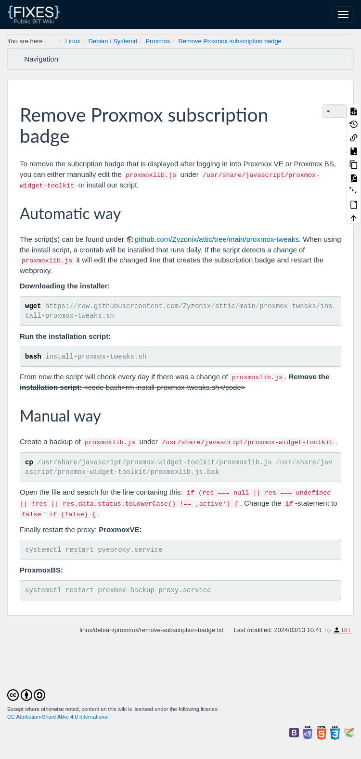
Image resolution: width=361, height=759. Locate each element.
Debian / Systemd (113, 41)
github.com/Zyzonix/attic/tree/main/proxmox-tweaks (217, 239)
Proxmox (158, 41)
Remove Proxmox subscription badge (230, 41)
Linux (72, 41)
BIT (346, 630)
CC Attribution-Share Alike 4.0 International (58, 717)
